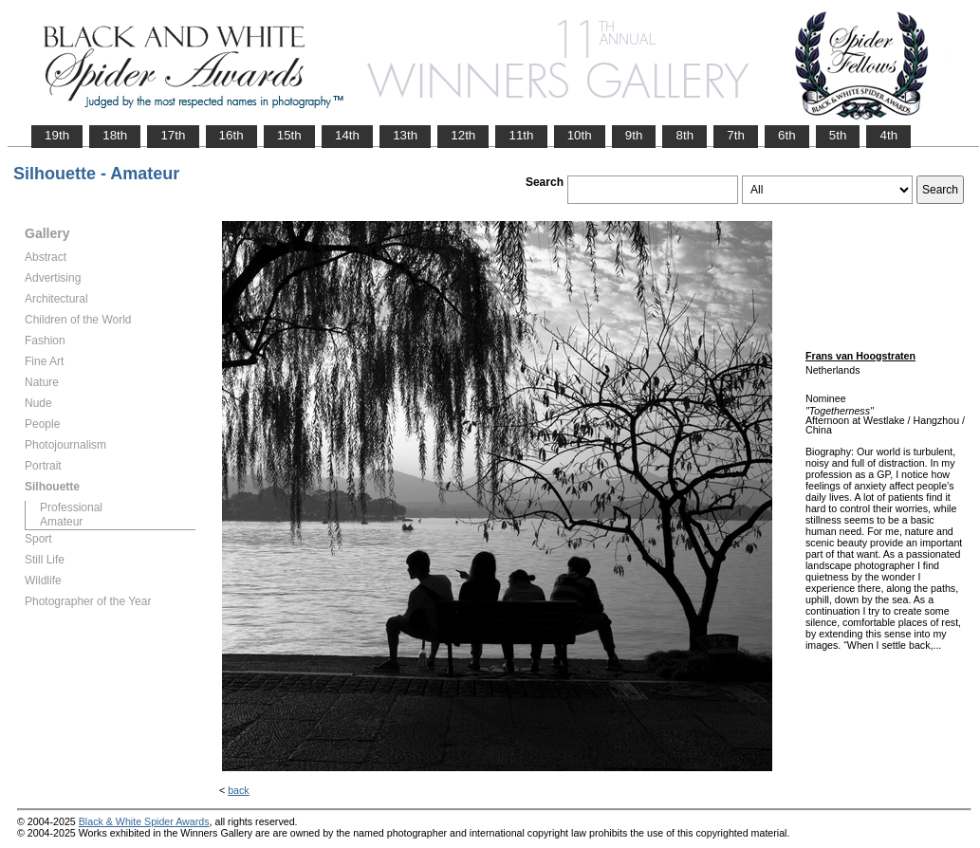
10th (579, 135)
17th (172, 135)
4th (888, 135)
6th (786, 135)
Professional (71, 507)
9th (634, 135)
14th (347, 135)
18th (115, 135)
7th (735, 135)
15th (289, 135)
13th (405, 135)
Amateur (61, 521)
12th (463, 135)
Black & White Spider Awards (144, 821)
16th (231, 135)
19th (57, 135)
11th (521, 135)
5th (838, 135)
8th (684, 135)
